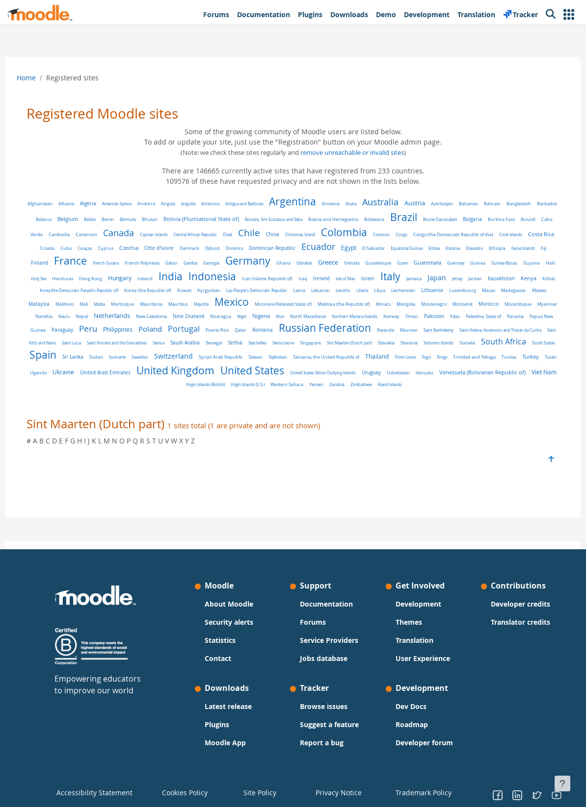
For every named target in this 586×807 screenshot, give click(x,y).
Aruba (378, 203)
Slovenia (359, 363)
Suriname (110, 375)
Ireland (63, 293)
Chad (338, 234)
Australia (408, 202)
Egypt (495, 247)
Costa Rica (167, 248)
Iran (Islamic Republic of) (489, 279)
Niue (159, 333)
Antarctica (238, 203)
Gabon (350, 263)
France (249, 261)
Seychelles (207, 363)
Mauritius (492, 306)
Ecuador (464, 246)
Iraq (524, 279)
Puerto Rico (130, 348)
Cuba (212, 248)
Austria (442, 203)
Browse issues (323, 706)
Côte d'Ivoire (305, 248)
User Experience (419, 658)
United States (293, 387)
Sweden (132, 375)
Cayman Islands (265, 234)
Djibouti (358, 248)
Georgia (390, 263)
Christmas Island (411, 234)
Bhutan (225, 219)
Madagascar (304, 306)
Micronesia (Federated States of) (121, 319)
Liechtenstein (194, 306)
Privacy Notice (333, 792)
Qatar (154, 347)
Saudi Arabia (135, 363)
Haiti (242, 279)
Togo (419, 375)
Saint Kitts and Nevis (478, 347)
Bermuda (203, 219)
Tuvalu (59, 389)
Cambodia (170, 235)
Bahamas (496, 203)
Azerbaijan (470, 203)
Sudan (89, 375)
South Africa (453, 362)
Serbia (185, 363)
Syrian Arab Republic (213, 375)
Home (44, 77)
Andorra (174, 203)
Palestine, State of (362, 333)
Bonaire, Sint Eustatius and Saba (348, 219)
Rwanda (298, 348)
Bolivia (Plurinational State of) (276, 218)
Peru (490, 331)
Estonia (110, 263)
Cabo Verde (142, 234)
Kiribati (290, 293)
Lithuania (223, 306)
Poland (63, 346)
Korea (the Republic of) (410, 294)
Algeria (116, 203)
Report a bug (322, 742)
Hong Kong (312, 278)
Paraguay (465, 333)
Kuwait (447, 294)
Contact (221, 658)
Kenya (270, 293)
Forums (313, 622)
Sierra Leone (233, 363)
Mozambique (356, 320)
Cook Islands (136, 248)
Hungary (341, 278)
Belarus (119, 219)
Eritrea (91, 263)
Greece (507, 262)
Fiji (201, 263)
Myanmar (386, 320)
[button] (568, 14)
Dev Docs (407, 706)
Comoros (492, 234)
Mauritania (465, 306)
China (383, 234)
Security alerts (232, 622)
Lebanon (111, 306)
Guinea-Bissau (196, 278)
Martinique (436, 306)
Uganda (79, 389)
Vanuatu (466, 389)
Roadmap (408, 724)
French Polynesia (320, 263)
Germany (426, 261)
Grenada (530, 263)
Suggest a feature (329, 724)
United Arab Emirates (146, 389)
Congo (512, 234)
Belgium (143, 218)
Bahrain (520, 203)
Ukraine (104, 388)
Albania (94, 204)
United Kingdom (217, 387)
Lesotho (133, 306)
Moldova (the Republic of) (182, 320)
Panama (394, 333)
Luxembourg (253, 306)
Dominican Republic (418, 248)
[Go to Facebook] (491, 794)
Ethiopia (154, 263)
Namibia (410, 319)
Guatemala (119, 278)
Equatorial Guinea (64, 263)
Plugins (220, 724)
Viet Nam (200, 400)
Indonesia (434, 276)
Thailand (369, 374)
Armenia (359, 204)
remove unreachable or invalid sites (352, 152)
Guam (94, 278)
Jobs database (323, 658)
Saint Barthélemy (352, 347)
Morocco (327, 320)
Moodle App (228, 742)
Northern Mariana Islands (233, 333)
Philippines (520, 332)
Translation (411, 640)
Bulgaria (60, 234)
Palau (334, 333)
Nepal (448, 320)
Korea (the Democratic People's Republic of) (342, 293)
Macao (279, 306)
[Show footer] (562, 783)
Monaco (221, 319)
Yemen (349, 401)
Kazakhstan (243, 294)
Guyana (223, 278)
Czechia (275, 247)
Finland (218, 263)
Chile (360, 232)
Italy (132, 291)
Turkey (523, 374)
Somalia (417, 363)
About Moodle (232, 604)
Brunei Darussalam (515, 219)
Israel (109, 293)
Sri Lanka (65, 374)
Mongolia (244, 320)
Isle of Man (87, 293)
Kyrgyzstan (471, 294)
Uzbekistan (439, 389)
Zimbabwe (394, 401)
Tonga (434, 375)
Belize (165, 219)
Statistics (223, 640)
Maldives (379, 306)
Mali (398, 306)
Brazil (478, 217)
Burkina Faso (89, 235)
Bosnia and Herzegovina (408, 219)
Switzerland (166, 374)
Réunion (322, 348)
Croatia (193, 248)
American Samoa (145, 203)
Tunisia (501, 375)
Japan (178, 293)
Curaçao (231, 248)
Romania (175, 347)
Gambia (369, 263)
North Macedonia (187, 333)
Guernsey (147, 278)
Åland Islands (423, 401)
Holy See (260, 278)
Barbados (95, 219)
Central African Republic (306, 234)
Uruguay (412, 389)
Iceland (366, 278)
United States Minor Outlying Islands (364, 389)
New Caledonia (518, 319)
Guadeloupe (70, 278)
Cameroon (197, 234)
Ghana (462, 263)
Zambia (369, 401)
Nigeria (140, 332)
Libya (170, 306)
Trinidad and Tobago (467, 375)
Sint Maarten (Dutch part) (299, 363)
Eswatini (132, 263)
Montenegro (272, 319)
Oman (290, 333)
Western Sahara (319, 401)
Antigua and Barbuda (272, 203)
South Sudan (493, 363)
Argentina (320, 201)
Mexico (70, 317)
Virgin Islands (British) (238, 401)
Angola (196, 203)
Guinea (169, 278)
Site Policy (260, 792)
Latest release (231, 706)
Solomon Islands (388, 363)
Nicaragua (99, 333)
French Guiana (284, 263)
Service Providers (329, 640)
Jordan (217, 294)
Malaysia (353, 305)
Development (415, 604)
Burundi (116, 234)
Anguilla (216, 203)
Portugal (97, 347)
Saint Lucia (512, 347)
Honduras (284, 278)
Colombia (455, 232)
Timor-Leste (397, 375)
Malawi (329, 306)
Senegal (164, 363)
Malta (413, 306)
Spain (524, 361)
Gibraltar (483, 263)
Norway (270, 333)
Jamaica (155, 294)
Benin (183, 219)
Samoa (108, 363)
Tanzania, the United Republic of (319, 375)
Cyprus (252, 248)
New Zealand (67, 332)
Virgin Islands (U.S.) (280, 401)
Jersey (199, 293)
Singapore (260, 363)
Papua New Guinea (428, 333)
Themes (405, 622)
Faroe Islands (180, 263)
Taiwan (248, 375)
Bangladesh (66, 219)
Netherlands (478, 319)
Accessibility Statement (98, 792)
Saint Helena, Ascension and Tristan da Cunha (413, 347)
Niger (120, 333)
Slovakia (336, 363)
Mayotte (515, 306)
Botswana (449, 219)
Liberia (153, 306)
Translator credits (513, 622)
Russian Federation (238, 345)
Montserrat (301, 319)
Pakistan (313, 333)
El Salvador (519, 248)
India (392, 276)
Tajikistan (270, 375)
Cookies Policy (188, 792)
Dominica (380, 248)
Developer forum (421, 742)
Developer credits (513, 604)
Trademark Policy (415, 792)
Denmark (336, 248)
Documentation (326, 604)
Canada (229, 233)
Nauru (430, 319)
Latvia (89, 306)
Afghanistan (67, 204)
